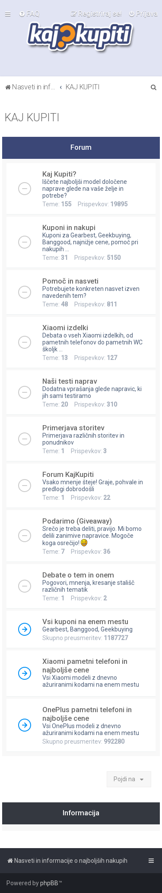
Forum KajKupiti (68, 474)
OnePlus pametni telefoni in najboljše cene (87, 714)
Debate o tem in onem (78, 575)
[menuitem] (29, 13)
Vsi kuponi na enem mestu (85, 621)
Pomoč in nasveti (70, 281)
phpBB (49, 883)
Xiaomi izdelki (65, 327)
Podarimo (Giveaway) (77, 521)
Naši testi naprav (69, 381)
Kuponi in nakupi (68, 227)
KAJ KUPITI (32, 117)
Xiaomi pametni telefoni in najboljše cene (84, 665)
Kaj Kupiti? (59, 174)
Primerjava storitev (73, 427)
